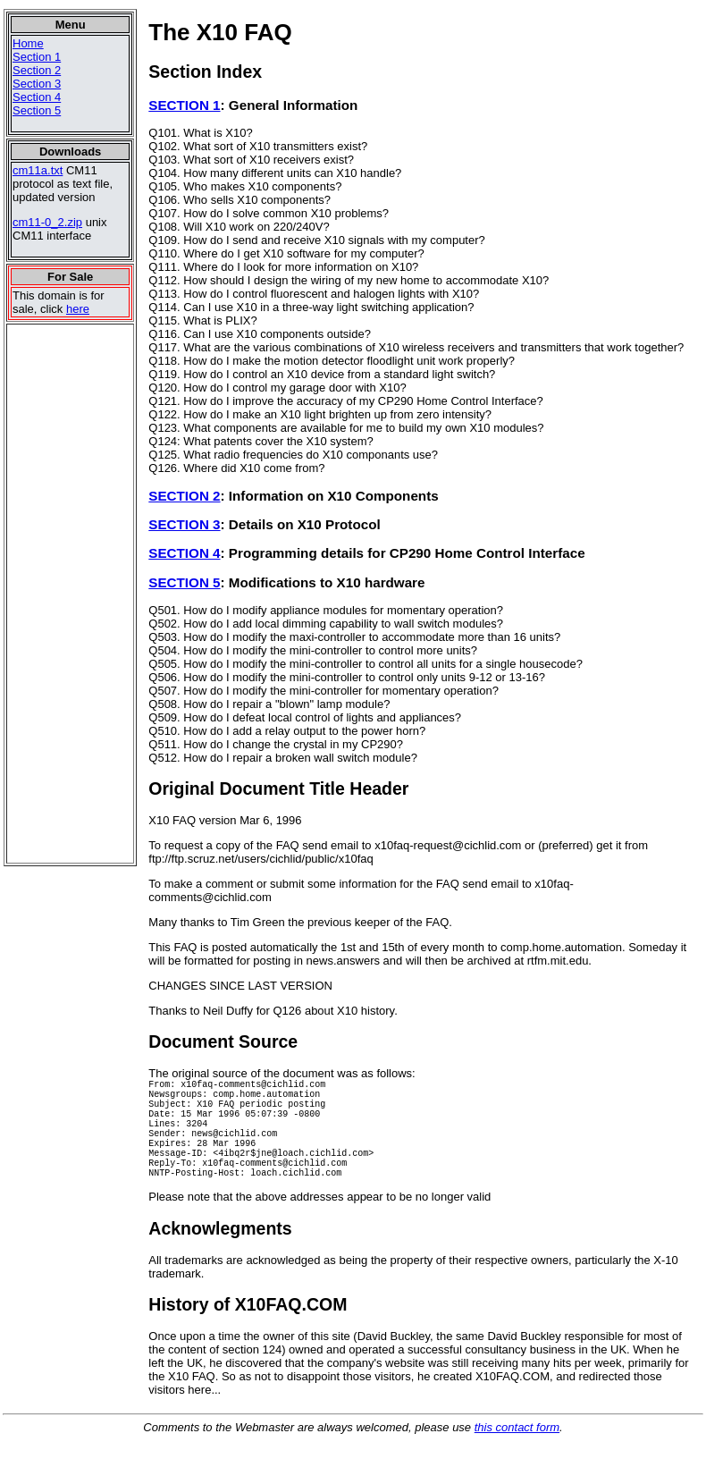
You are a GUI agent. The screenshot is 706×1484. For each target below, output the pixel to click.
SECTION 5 (184, 582)
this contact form (517, 1454)
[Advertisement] (61, 593)
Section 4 (37, 97)
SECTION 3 (184, 524)
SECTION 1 (184, 105)
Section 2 (37, 70)
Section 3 (37, 83)
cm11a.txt (38, 170)
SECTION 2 (184, 495)
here (77, 309)
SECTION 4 (184, 553)
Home (28, 43)
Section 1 (37, 56)
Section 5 (37, 110)
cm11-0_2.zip (47, 222)
